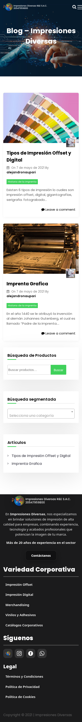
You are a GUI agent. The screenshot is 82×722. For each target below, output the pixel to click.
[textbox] (41, 415)
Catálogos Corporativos (24, 625)
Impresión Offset (19, 584)
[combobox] (41, 414)
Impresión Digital (19, 594)
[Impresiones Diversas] (41, 500)
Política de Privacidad (22, 686)
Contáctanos (41, 555)
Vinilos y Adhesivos (20, 615)
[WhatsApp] (42, 653)
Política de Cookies (20, 696)
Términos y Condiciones (24, 676)
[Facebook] (30, 653)
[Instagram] (19, 653)
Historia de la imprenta (22, 181)
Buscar (58, 370)
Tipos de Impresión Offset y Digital (39, 156)
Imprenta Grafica (27, 284)
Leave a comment (58, 209)
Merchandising (17, 605)
